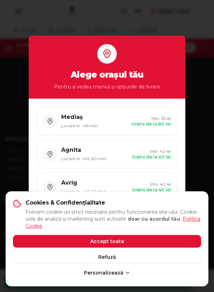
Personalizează (107, 273)
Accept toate (107, 241)
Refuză (107, 257)
